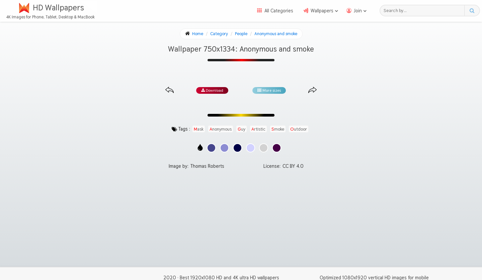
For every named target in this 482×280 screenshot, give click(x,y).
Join (358, 11)
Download (212, 90)
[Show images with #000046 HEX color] (237, 147)
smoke (277, 129)
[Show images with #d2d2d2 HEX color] (263, 147)
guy (241, 129)
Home (197, 34)
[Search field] (424, 10)
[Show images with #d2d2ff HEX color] (250, 147)
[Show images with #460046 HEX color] (276, 147)
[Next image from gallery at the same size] (312, 90)
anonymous (221, 129)
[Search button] (471, 10)
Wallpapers (322, 11)
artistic (258, 129)
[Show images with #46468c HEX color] (211, 147)
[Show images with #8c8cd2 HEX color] (224, 147)
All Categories (278, 11)
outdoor (298, 129)
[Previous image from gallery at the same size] (169, 90)
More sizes (269, 90)
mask (199, 129)
